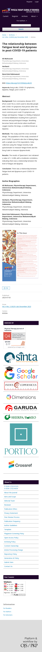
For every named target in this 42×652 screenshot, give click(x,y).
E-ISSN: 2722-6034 (11, 488)
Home (4, 35)
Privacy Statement (11, 513)
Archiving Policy (9, 542)
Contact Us (8, 566)
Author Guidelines (10, 525)
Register (15, 16)
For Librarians (7, 615)
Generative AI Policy (11, 558)
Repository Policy (10, 554)
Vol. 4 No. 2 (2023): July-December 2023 (15, 37)
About (33, 16)
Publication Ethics (10, 509)
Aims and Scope (10, 497)
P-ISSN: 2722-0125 (11, 486)
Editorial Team (9, 501)
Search (21, 29)
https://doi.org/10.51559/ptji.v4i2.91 (19, 83)
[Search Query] (21, 25)
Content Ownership (11, 546)
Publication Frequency (12, 521)
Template (7, 529)
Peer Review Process (11, 517)
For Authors (21, 21)
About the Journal (10, 493)
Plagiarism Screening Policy (14, 533)
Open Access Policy (11, 538)
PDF (6, 288)
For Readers (7, 608)
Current (5, 16)
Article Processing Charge (13, 550)
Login (37, 2)
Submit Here (8, 562)
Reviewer (7, 505)
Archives (25, 16)
